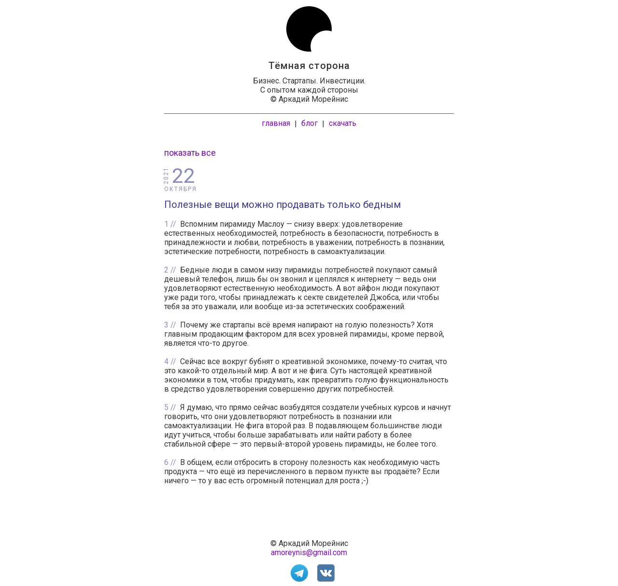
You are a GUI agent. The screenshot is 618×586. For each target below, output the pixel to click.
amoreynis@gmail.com (309, 552)
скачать (342, 123)
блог (309, 123)
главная (276, 123)
